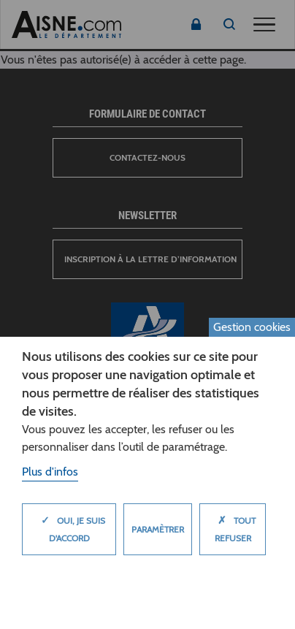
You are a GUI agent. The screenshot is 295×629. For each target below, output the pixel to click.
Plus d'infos (50, 472)
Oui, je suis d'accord (69, 525)
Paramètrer (157, 529)
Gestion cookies (252, 327)
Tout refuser (233, 525)
